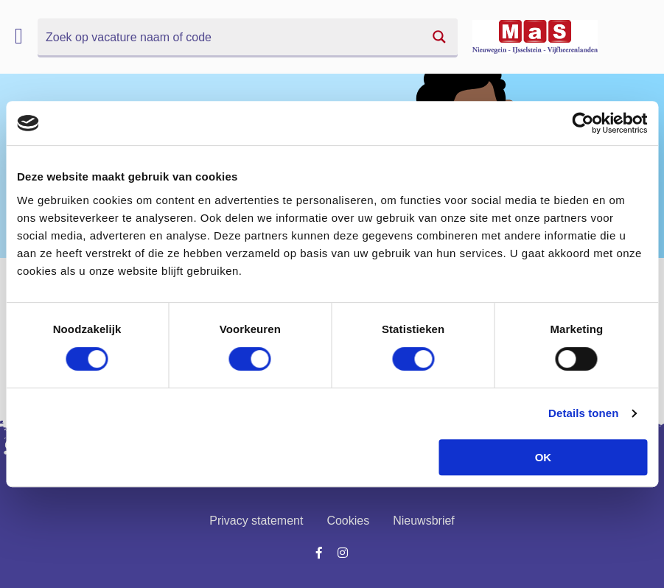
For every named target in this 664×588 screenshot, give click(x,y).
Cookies (347, 520)
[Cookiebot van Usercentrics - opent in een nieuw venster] (582, 123)
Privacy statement (256, 520)
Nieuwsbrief (424, 520)
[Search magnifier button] (439, 36)
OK (543, 457)
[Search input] (230, 37)
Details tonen (583, 413)
